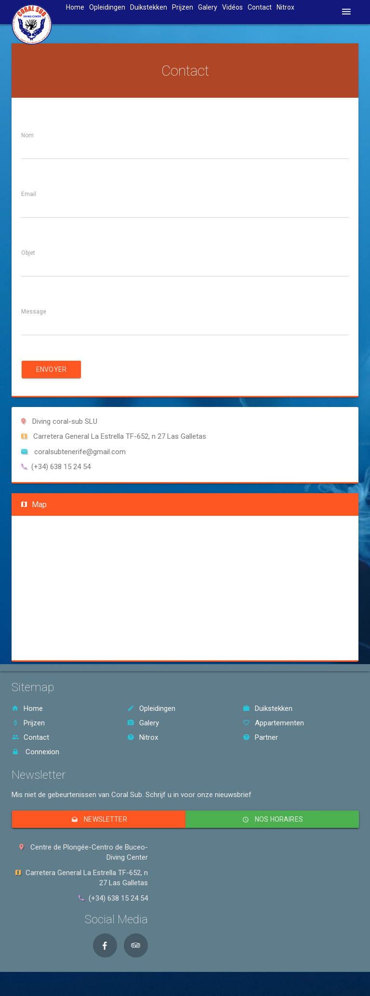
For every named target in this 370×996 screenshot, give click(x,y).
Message (33, 311)
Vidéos (232, 7)
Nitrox (285, 7)
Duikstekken (148, 7)
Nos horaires (272, 819)
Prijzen (182, 7)
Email (28, 194)
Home (75, 7)
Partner (260, 737)
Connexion (35, 751)
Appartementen (273, 723)
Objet (28, 252)
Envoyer (51, 369)
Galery (207, 7)
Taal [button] (315, 7)
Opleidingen (107, 7)
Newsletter (98, 819)
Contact (260, 7)
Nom (27, 135)
